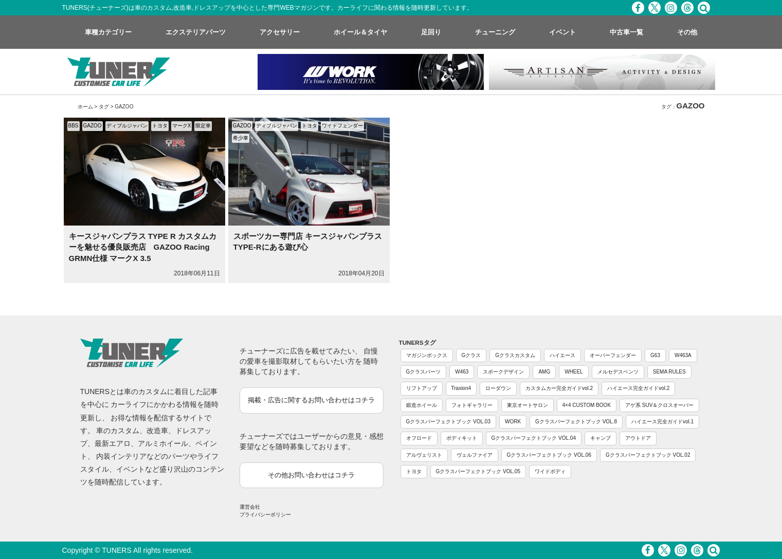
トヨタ (160, 125)
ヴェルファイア (475, 455)
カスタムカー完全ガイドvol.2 (559, 388)
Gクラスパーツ (423, 372)
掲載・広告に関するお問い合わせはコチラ (311, 400)
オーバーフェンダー (613, 355)
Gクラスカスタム (515, 355)
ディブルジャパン (127, 125)
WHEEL (574, 372)
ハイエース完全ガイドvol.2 (638, 388)
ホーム (85, 106)
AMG (544, 372)
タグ (104, 106)
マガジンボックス (426, 355)
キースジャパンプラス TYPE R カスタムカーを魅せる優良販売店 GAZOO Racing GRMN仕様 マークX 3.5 (143, 247)
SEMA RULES (669, 372)
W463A (683, 355)
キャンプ (600, 438)
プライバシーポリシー (265, 514)
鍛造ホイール (421, 405)
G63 (655, 355)
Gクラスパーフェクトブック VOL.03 (448, 421)
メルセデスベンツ (618, 372)
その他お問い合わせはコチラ (311, 475)
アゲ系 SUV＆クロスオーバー (659, 405)
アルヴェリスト (424, 455)
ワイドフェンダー (342, 125)
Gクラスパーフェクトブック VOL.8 (576, 421)
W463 (461, 372)
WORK (513, 421)
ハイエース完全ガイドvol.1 (662, 421)
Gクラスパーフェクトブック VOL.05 (478, 471)
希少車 (240, 138)
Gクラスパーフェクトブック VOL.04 (534, 438)
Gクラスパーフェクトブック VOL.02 (648, 455)
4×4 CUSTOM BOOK (586, 405)
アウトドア (638, 438)
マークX (181, 125)
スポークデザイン (503, 372)
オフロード (419, 438)
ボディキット (461, 438)
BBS (73, 125)
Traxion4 (461, 388)
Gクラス (471, 355)
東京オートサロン (527, 405)
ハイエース (562, 355)
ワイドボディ (550, 471)
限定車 (203, 125)
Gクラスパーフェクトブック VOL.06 (549, 455)
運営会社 (250, 507)
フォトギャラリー (472, 405)
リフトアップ (421, 388)
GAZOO (92, 125)
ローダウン (498, 388)
